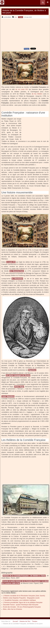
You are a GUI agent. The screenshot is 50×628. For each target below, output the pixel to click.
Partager (26, 48)
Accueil (15, 621)
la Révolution (17, 278)
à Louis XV (11, 262)
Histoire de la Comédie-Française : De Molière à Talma (24, 576)
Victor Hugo (19, 387)
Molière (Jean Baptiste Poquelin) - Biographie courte (21, 598)
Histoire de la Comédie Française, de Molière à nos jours (24, 11)
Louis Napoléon (8, 396)
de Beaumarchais (16, 271)
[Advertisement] (25, 33)
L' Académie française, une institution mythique (19, 600)
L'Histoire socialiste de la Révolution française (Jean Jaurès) (24, 596)
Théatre (34, 621)
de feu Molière (37, 94)
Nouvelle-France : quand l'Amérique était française (20, 605)
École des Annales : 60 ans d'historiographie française (22, 607)
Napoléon (32, 370)
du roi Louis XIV (21, 89)
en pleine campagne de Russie (18, 375)
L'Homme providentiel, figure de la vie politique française (22, 602)
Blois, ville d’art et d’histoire (12, 609)
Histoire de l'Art (25, 621)
